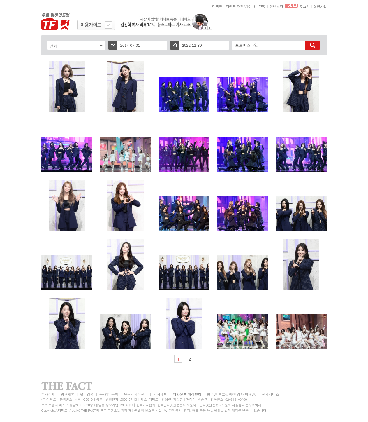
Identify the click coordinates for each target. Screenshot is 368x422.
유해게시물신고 (136, 394)
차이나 (250, 6)
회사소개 (48, 394)
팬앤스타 (276, 6)
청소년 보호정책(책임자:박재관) (231, 394)
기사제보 (160, 394)
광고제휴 (67, 394)
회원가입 (320, 6)
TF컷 (262, 6)
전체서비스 (270, 394)
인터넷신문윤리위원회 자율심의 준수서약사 (230, 405)
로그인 (305, 6)
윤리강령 (87, 394)
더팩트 (217, 6)
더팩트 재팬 (235, 6)
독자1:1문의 (108, 394)
